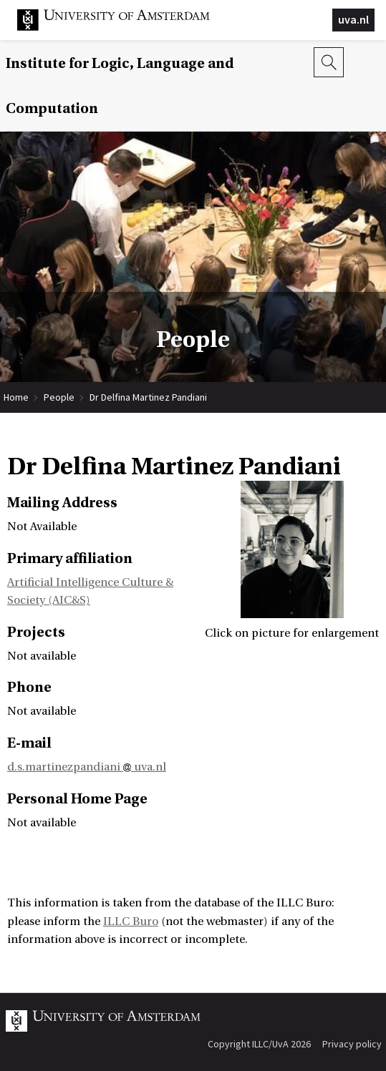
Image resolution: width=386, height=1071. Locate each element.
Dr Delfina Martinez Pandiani (148, 397)
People (59, 397)
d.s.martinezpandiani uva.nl (86, 767)
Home (16, 397)
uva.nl (353, 19)
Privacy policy (352, 1043)
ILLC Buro (130, 921)
